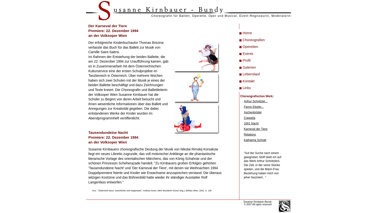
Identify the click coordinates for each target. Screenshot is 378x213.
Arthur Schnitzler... (256, 101)
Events (248, 54)
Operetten (250, 47)
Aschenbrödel (253, 112)
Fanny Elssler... (254, 107)
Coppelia (249, 118)
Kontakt (249, 81)
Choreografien (254, 40)
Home (247, 33)
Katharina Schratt (255, 140)
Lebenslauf (251, 74)
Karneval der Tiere (256, 129)
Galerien (249, 67)
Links (247, 88)
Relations (250, 134)
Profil (247, 60)
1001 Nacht (251, 123)
